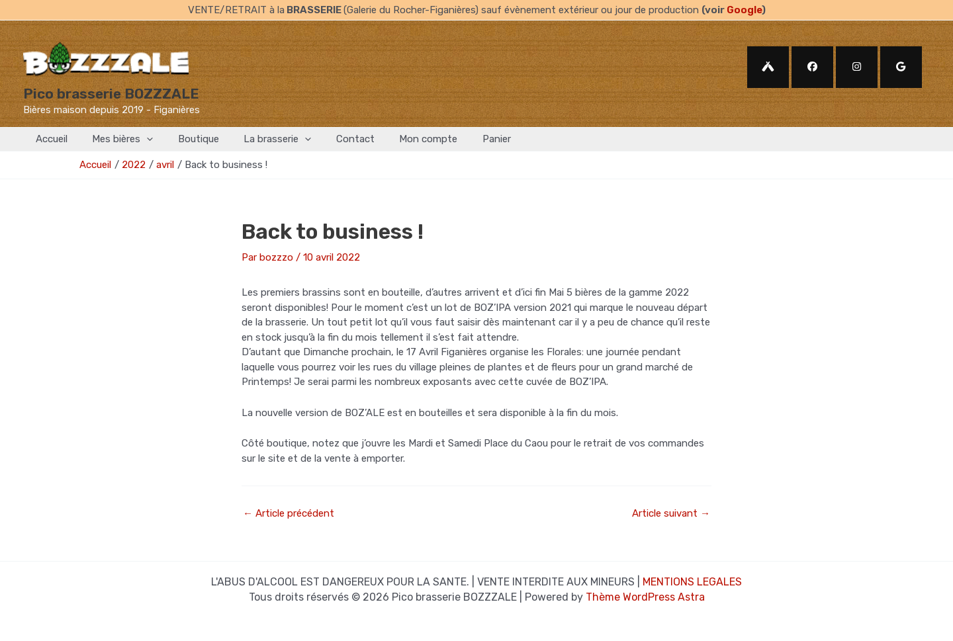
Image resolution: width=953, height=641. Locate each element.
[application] (139, 139)
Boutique (185, 139)
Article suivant (671, 514)
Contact (333, 139)
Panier (464, 139)
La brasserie (260, 139)
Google (744, 10)
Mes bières (115, 139)
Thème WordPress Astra (645, 597)
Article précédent (288, 514)
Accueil (49, 139)
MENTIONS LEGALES (692, 582)
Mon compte (401, 139)
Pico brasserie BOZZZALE (111, 93)
